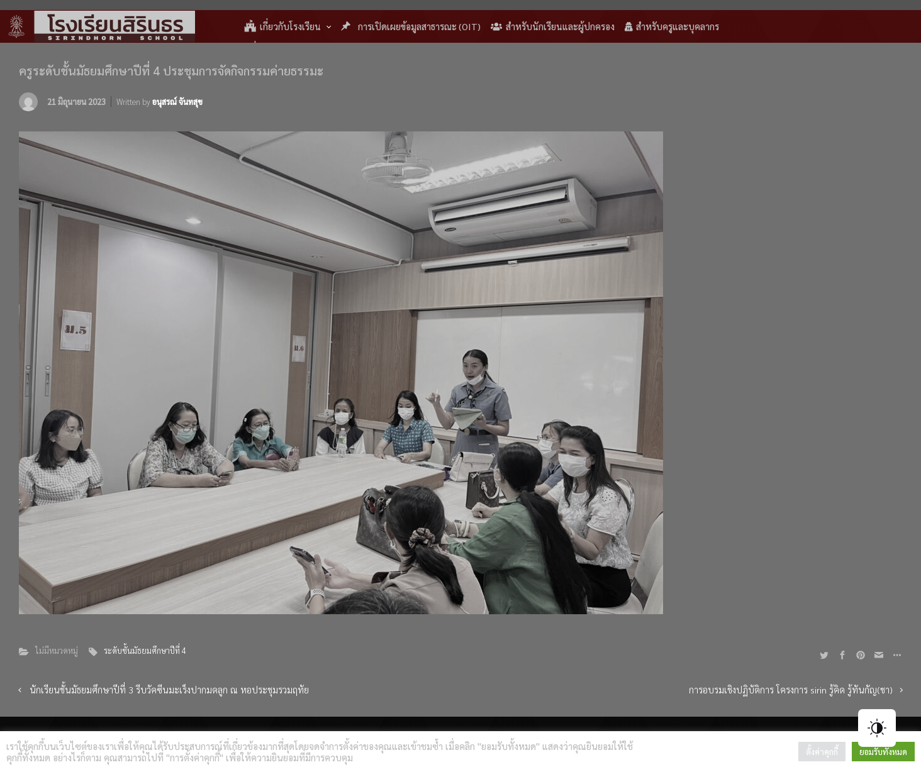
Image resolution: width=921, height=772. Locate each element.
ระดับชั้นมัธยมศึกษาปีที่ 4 (145, 650)
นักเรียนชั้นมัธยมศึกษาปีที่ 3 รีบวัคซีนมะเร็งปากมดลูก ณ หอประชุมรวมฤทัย (169, 689)
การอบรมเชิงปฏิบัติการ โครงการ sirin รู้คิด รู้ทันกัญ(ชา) (791, 689)
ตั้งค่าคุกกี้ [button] (822, 751)
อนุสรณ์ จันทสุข (177, 101)
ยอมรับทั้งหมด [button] (883, 751)
